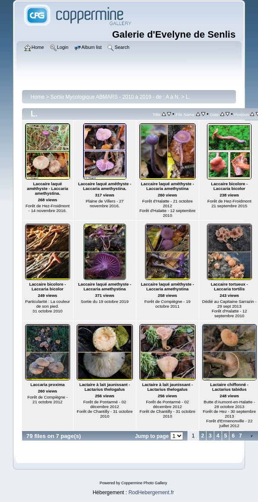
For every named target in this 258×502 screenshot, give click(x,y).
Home (38, 97)
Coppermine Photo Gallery (144, 483)
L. (188, 97)
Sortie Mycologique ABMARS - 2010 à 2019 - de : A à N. (115, 97)
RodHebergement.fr (151, 492)
